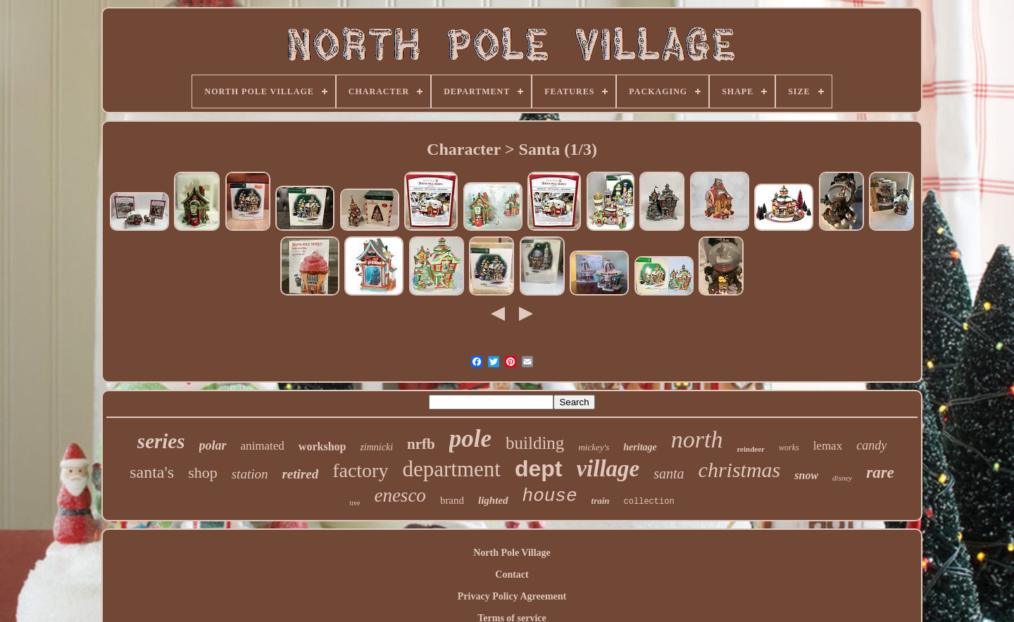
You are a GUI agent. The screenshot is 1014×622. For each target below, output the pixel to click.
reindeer (751, 449)
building (535, 442)
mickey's (593, 447)
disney (842, 478)
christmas (740, 469)
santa (668, 473)
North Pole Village (512, 552)
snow (806, 475)
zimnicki (376, 447)
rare (880, 472)
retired (300, 474)
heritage (639, 447)
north (697, 439)
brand (452, 500)
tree (354, 503)
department (451, 469)
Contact (511, 574)
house (549, 496)
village (607, 468)
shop (203, 472)
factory (360, 470)
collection (649, 502)
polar (213, 445)
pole (470, 438)
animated (262, 445)
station (250, 474)
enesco (399, 495)
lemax (828, 445)
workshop (322, 446)
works (789, 447)
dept (539, 468)
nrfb (421, 444)
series (161, 441)
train (601, 500)
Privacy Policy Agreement (512, 596)
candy (871, 445)
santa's (152, 472)
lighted (493, 500)
